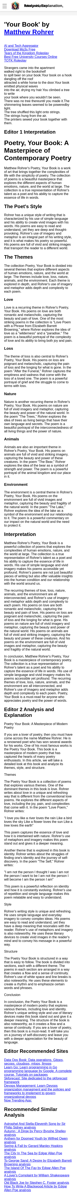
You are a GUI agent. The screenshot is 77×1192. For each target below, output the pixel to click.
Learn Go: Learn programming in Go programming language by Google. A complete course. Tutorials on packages (38, 1071)
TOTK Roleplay (15, 60)
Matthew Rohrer (29, 32)
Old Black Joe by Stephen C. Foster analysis (36, 1182)
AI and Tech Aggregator (21, 45)
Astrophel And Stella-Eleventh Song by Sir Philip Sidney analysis (35, 1125)
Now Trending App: (18, 1100)
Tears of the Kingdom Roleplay (26, 53)
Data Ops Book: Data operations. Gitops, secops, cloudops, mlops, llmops (34, 1061)
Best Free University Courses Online (30, 57)
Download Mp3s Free (19, 49)
